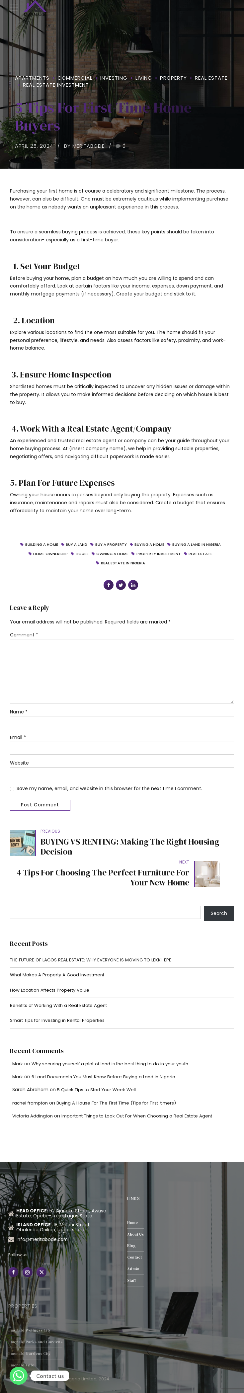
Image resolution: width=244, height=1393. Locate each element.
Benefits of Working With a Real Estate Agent (62, 982)
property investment (159, 554)
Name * (19, 716)
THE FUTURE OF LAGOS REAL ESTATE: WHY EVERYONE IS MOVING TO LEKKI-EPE (95, 936)
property (173, 77)
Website (19, 768)
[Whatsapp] (19, 1376)
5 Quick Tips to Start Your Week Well (99, 1068)
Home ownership (49, 554)
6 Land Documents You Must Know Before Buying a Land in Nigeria (108, 1055)
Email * (18, 742)
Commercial (74, 77)
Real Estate (211, 77)
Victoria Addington (33, 1094)
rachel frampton (31, 1081)
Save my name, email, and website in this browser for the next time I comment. (109, 793)
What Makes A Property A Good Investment (60, 951)
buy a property (111, 545)
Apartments (32, 77)
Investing (113, 77)
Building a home (39, 545)
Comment (24, 635)
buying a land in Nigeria (198, 545)
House (81, 554)
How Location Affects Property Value (52, 967)
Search (219, 889)
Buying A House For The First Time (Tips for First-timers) (124, 1081)
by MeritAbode (84, 145)
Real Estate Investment (56, 84)
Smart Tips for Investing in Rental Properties (60, 998)
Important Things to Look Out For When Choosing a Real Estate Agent (144, 1094)
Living (143, 77)
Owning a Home (112, 554)
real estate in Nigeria (123, 564)
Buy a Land (75, 545)
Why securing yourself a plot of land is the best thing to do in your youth (116, 1042)
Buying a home (150, 545)
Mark (17, 1042)
